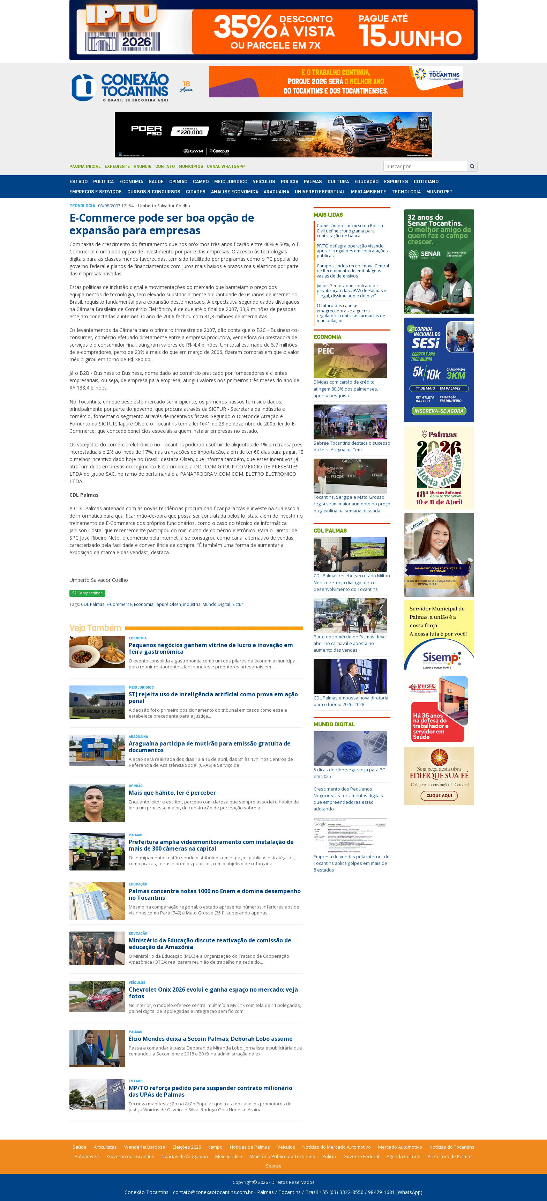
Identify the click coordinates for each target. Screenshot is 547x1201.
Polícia (329, 1156)
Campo (201, 182)
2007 (115, 206)
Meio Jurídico (230, 182)
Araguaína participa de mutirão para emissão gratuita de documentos (210, 747)
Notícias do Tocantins (451, 1147)
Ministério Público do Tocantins (282, 1156)
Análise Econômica (234, 192)
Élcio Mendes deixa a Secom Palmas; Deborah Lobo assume (211, 1039)
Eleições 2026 (187, 1147)
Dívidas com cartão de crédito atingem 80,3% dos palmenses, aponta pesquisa (346, 388)
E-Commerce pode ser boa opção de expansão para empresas (161, 223)
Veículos (264, 182)
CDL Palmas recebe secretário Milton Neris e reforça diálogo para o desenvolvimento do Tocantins (352, 582)
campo (215, 1147)
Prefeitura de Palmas (450, 1156)
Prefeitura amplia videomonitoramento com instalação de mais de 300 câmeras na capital (211, 845)
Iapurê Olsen (168, 604)
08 (106, 206)
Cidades (195, 192)
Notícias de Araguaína (185, 1156)
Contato (165, 166)
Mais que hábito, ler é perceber (172, 792)
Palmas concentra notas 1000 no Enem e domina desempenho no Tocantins (215, 894)
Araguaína (276, 192)
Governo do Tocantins (130, 1156)
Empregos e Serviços (95, 192)
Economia (131, 182)
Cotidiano (426, 182)
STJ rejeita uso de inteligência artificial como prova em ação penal (213, 697)
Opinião (178, 182)
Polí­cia (289, 182)
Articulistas (105, 1147)
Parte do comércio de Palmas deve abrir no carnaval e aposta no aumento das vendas (350, 643)
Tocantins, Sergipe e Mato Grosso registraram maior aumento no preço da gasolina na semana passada (352, 503)
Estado (78, 182)
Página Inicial (85, 166)
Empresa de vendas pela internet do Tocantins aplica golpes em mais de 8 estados (352, 863)
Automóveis (87, 1156)
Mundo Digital (216, 604)
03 (100, 206)
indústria (192, 604)
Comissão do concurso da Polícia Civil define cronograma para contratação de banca (350, 231)
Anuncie (142, 166)
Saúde (156, 182)
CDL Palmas (92, 604)
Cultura (338, 182)
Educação (366, 182)
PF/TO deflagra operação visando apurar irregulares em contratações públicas (352, 251)
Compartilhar (87, 592)
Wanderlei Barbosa (144, 1147)
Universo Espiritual (320, 192)
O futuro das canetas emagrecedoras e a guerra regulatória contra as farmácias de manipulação (351, 313)
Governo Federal (361, 1156)
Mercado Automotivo (400, 1147)
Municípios (191, 166)
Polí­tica (103, 182)
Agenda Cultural (403, 1156)
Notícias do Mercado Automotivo (336, 1147)
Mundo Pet (439, 192)
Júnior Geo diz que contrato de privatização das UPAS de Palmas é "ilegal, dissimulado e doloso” (351, 291)
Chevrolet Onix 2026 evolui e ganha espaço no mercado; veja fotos (213, 993)
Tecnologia (406, 192)
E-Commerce (119, 604)
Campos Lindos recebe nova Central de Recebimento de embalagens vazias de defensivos (353, 271)
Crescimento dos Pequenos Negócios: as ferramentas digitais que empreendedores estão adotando (348, 799)
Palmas (313, 182)
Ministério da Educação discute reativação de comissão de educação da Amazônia (210, 943)
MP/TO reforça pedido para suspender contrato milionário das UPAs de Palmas (210, 1091)
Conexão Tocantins (146, 1192)
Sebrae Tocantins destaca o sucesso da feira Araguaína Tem (352, 446)
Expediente (117, 166)
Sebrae (274, 1166)
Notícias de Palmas (250, 1147)
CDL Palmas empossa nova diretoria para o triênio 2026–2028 (351, 701)
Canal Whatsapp (226, 166)
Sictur (237, 604)
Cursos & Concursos (153, 192)
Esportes (396, 182)
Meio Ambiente (368, 192)
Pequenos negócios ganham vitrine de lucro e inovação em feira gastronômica (211, 648)
